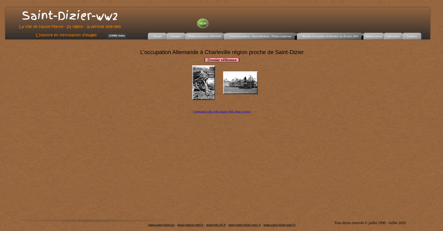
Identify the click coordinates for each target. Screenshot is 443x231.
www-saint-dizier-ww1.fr (244, 225)
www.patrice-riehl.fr (190, 225)
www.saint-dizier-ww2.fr (279, 225)
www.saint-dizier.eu (161, 225)
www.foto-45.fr (216, 225)
